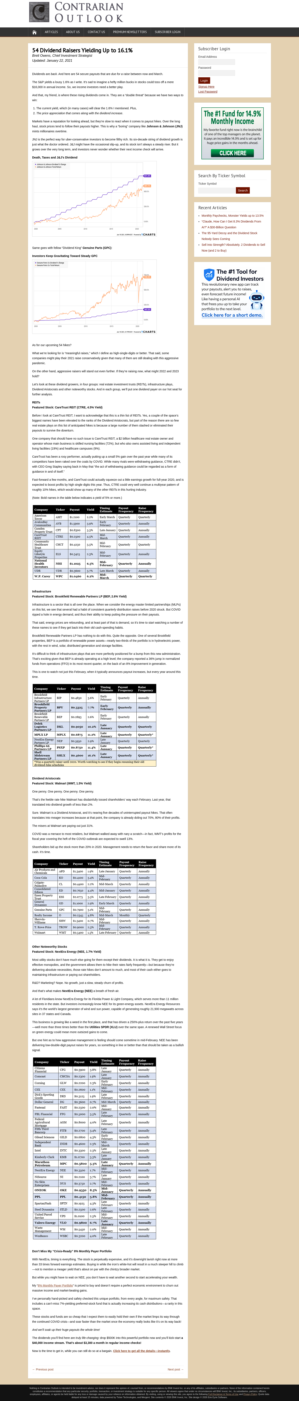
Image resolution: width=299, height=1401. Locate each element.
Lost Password (207, 91)
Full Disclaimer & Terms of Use (223, 1394)
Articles (51, 32)
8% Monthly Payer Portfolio (55, 1285)
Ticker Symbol (207, 183)
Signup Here (206, 86)
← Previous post (43, 1369)
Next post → (176, 1369)
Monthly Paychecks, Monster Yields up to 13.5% (233, 215)
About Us (73, 32)
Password (204, 67)
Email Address (207, 56)
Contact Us (96, 32)
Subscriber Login (167, 32)
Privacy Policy (250, 1394)
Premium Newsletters (130, 32)
